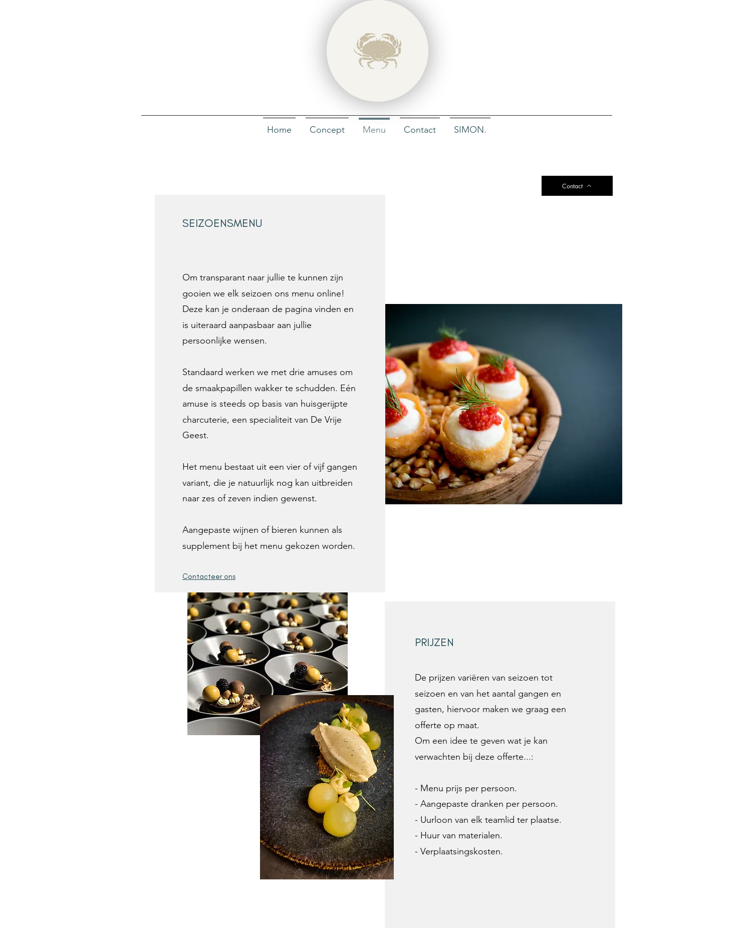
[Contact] (577, 186)
